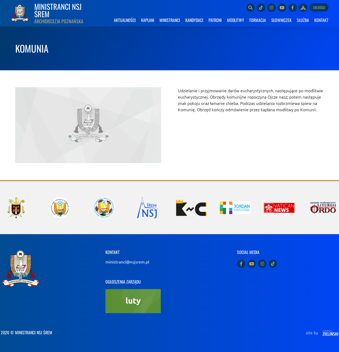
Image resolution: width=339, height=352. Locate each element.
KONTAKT (321, 20)
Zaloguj (319, 7)
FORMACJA (257, 20)
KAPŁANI (147, 20)
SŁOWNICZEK (281, 20)
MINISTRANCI (169, 20)
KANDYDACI (194, 20)
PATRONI (215, 20)
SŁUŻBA (303, 20)
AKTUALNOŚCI (125, 20)
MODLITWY (235, 20)
